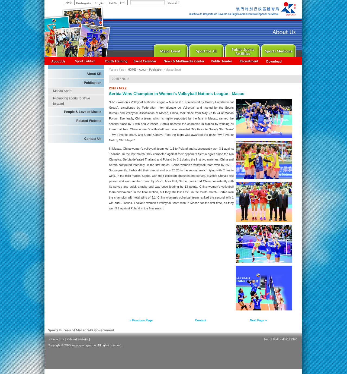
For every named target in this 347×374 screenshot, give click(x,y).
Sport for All (206, 49)
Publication (92, 83)
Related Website (88, 121)
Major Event (170, 49)
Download (274, 61)
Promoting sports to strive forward (71, 101)
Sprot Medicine (278, 49)
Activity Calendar (145, 61)
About (58, 61)
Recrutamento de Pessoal (249, 61)
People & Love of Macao (82, 112)
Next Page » (258, 320)
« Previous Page (141, 320)
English (100, 2)
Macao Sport (62, 91)
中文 (69, 2)
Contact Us (92, 139)
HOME (132, 69)
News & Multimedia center (184, 61)
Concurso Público (222, 61)
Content (200, 320)
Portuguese (83, 2)
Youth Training (116, 61)
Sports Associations (85, 61)
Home (112, 2)
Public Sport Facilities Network (242, 49)
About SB (93, 74)
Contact (123, 2)
